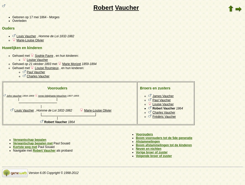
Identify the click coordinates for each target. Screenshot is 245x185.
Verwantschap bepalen (29, 140)
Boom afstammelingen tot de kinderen (164, 145)
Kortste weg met (25, 147)
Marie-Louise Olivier (30, 40)
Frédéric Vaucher (164, 116)
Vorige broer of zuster (152, 152)
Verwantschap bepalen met (33, 143)
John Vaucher (14, 95)
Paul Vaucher (36, 72)
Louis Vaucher (26, 36)
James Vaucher (163, 96)
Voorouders (144, 134)
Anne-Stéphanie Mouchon (52, 95)
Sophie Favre (44, 56)
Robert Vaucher (44, 150)
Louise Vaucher (37, 60)
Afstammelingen (148, 141)
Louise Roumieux (47, 68)
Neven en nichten (148, 149)
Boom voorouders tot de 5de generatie (164, 138)
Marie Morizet (71, 64)
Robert (103, 7)
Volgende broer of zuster (154, 156)
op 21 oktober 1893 (38, 64)
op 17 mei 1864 (35, 17)
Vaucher (127, 7)
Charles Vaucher (38, 76)
